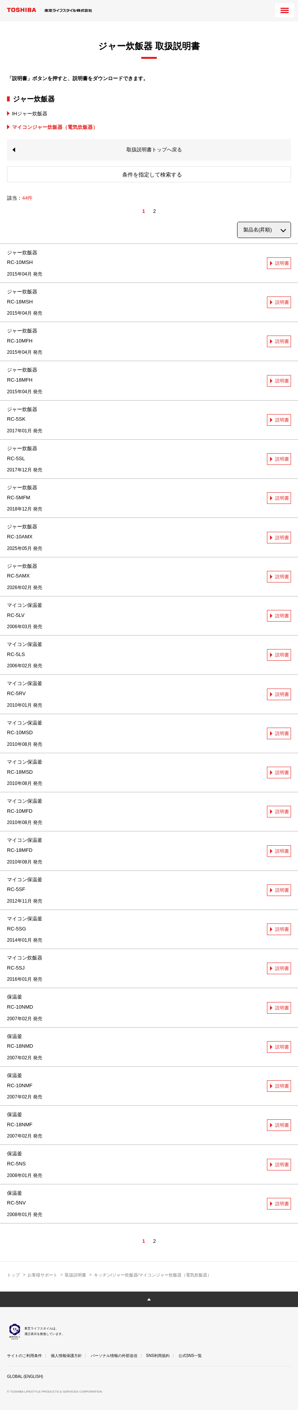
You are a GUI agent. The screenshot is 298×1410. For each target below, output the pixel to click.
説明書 (282, 263)
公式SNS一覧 (190, 1355)
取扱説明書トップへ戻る (154, 149)
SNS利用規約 (158, 1355)
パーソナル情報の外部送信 (114, 1355)
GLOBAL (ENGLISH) (25, 1376)
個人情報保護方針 (66, 1355)
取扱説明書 (75, 1275)
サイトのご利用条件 (24, 1355)
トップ (13, 1275)
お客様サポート (42, 1275)
